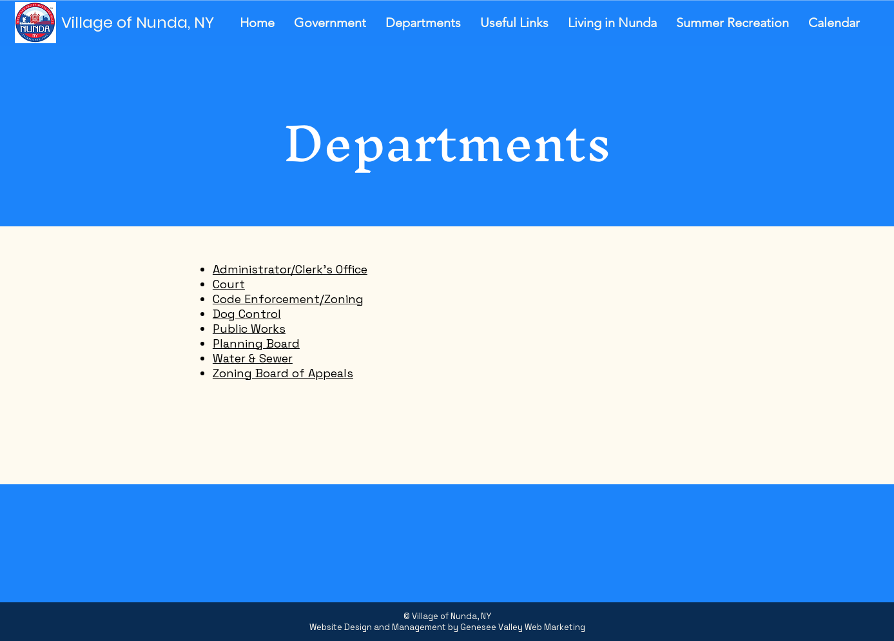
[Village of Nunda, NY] (141, 23)
